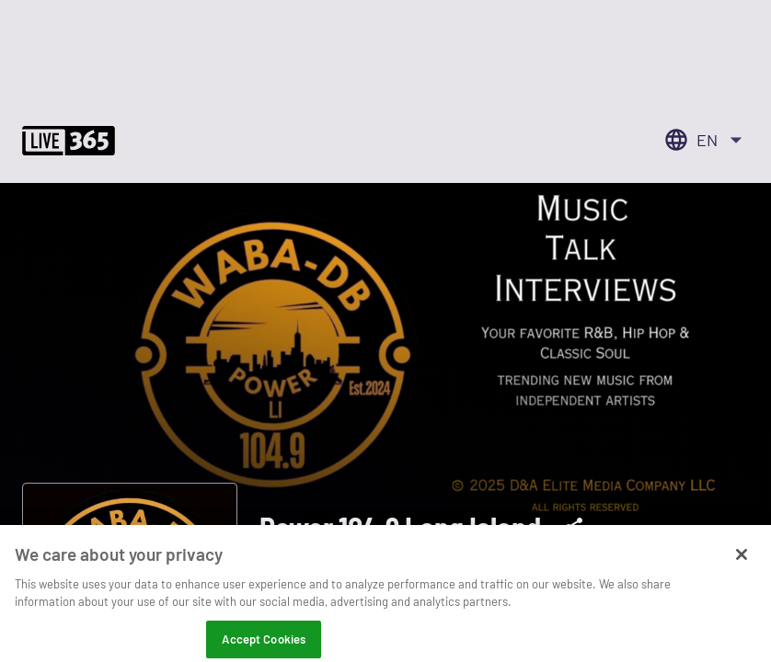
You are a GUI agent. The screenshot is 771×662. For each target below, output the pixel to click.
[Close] (741, 563)
